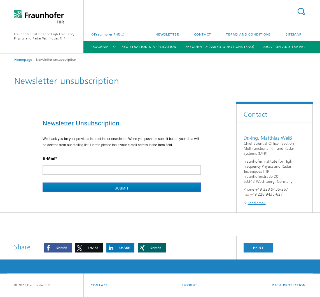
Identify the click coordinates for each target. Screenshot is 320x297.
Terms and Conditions (248, 34)
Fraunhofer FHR (107, 34)
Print (258, 248)
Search (301, 11)
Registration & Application (149, 47)
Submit (122, 188)
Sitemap (294, 34)
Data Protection (289, 285)
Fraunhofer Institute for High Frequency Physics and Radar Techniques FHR (44, 36)
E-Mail (49, 158)
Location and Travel (284, 47)
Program (99, 47)
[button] (58, 247)
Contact (202, 34)
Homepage (23, 60)
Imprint (189, 285)
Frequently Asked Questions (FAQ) (219, 47)
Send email (257, 203)
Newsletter (167, 34)
